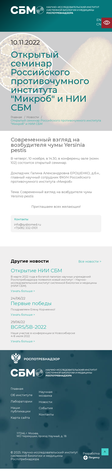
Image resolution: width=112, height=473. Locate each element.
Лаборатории (22, 404)
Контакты (47, 418)
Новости (33, 117)
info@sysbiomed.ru (27, 224)
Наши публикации (21, 413)
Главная (16, 117)
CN (98, 24)
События (46, 412)
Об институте (22, 398)
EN (99, 20)
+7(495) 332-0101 (26, 228)
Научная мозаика (46, 396)
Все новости (88, 261)
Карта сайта (21, 422)
